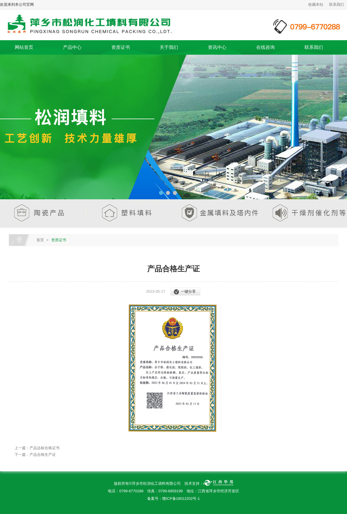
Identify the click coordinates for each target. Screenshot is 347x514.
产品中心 (72, 47)
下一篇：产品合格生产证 (35, 454)
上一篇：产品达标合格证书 (37, 448)
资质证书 (120, 47)
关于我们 (169, 47)
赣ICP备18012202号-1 (181, 498)
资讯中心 (217, 47)
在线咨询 (265, 47)
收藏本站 (315, 4)
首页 (40, 240)
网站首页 (24, 47)
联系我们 (336, 4)
